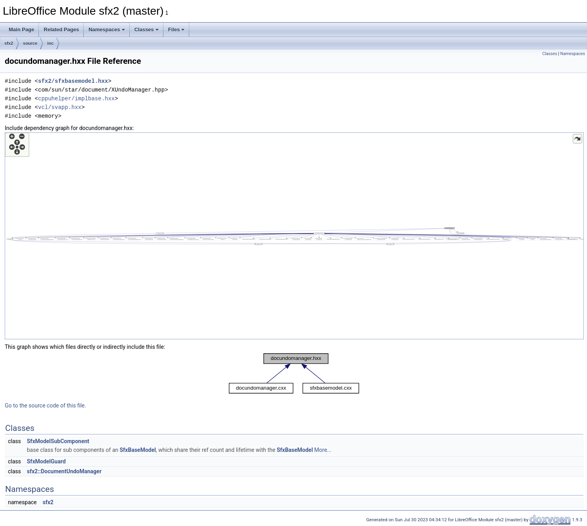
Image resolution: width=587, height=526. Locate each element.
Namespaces (106, 30)
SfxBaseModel (138, 450)
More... (322, 450)
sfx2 (8, 43)
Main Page (21, 30)
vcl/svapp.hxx (59, 107)
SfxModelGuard (46, 461)
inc (50, 43)
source (30, 43)
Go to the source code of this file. (45, 405)
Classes (146, 30)
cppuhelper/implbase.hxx (76, 98)
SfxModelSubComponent (58, 441)
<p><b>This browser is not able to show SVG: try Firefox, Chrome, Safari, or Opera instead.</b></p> (294, 236)
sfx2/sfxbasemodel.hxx (73, 81)
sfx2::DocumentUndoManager (64, 471)
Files (176, 30)
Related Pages (61, 30)
